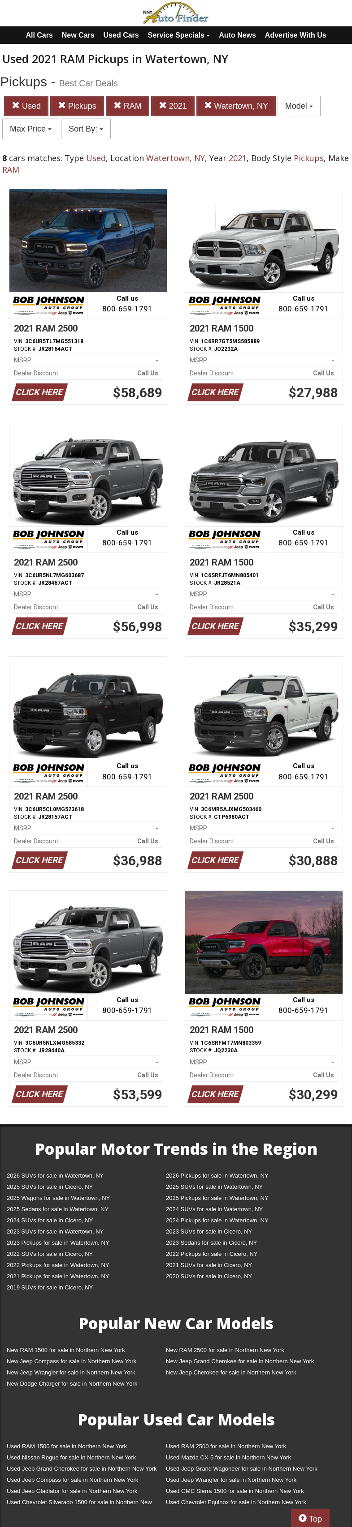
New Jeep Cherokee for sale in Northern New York (231, 1372)
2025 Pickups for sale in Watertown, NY (217, 1198)
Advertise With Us (295, 35)
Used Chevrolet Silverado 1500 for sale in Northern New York (79, 1504)
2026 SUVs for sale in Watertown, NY (55, 1175)
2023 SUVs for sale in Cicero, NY (209, 1231)
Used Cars (121, 35)
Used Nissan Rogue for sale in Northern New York (71, 1457)
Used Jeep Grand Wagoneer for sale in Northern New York (241, 1468)
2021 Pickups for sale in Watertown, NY (58, 1276)
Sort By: (86, 128)
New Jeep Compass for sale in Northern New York (71, 1361)
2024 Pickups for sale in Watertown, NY (217, 1220)
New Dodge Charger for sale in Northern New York (72, 1383)
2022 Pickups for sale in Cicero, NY (211, 1254)
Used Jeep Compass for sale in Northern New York (72, 1479)
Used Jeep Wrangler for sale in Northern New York (231, 1479)
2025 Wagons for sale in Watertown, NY (58, 1198)
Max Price (31, 128)
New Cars (78, 35)
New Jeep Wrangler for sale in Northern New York (71, 1372)
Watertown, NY (236, 106)
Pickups (77, 106)
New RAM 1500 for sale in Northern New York (66, 1350)
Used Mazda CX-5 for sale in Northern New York (228, 1457)
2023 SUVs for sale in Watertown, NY (55, 1231)
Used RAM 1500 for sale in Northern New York (67, 1446)
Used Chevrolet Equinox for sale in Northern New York (236, 1502)
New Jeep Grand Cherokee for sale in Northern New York (240, 1361)
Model (299, 106)
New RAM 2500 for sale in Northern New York (225, 1350)
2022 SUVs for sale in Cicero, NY (50, 1254)
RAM (127, 106)
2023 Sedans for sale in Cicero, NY (211, 1242)
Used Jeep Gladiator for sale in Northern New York (72, 1491)
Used (26, 106)
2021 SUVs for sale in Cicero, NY (209, 1265)
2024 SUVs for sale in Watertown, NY (214, 1209)
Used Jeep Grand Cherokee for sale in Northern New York (82, 1468)
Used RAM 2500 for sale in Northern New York (226, 1446)
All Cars (39, 35)
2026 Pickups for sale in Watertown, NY (217, 1175)
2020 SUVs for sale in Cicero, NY (209, 1276)
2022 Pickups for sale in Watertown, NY (58, 1265)
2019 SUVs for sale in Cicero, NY (50, 1287)
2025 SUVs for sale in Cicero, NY (50, 1186)
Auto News (237, 35)
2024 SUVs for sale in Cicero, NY (50, 1220)
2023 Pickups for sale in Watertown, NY (58, 1242)
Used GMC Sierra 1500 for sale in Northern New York (235, 1491)
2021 (173, 106)
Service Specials (179, 35)
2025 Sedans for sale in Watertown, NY (58, 1209)
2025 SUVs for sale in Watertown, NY (214, 1186)
